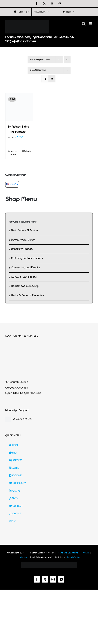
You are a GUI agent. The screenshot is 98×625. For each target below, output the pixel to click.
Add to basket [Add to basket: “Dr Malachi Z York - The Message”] (14, 152)
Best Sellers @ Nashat (25, 230)
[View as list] (51, 78)
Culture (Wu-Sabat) (24, 277)
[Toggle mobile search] (83, 24)
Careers (24, 557)
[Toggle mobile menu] (91, 24)
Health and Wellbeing (25, 286)
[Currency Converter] (12, 184)
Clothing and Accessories (27, 258)
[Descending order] (67, 59)
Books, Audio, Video (23, 240)
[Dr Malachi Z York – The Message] (19, 107)
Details (27, 151)
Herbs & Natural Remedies (27, 295)
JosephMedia (73, 557)
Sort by (40, 60)
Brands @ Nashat (22, 249)
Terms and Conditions (68, 553)
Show (37, 70)
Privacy (85, 553)
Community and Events (25, 267)
